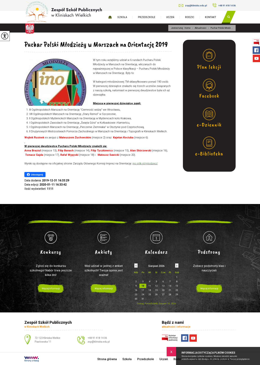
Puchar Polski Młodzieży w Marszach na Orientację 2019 (96, 44)
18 (149, 290)
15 (177, 286)
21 (170, 290)
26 (156, 294)
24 (143, 294)
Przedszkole (146, 17)
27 (163, 294)
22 (177, 290)
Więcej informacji (51, 288)
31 (143, 299)
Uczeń (170, 17)
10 (143, 286)
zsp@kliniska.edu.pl (193, 5)
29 (177, 294)
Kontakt (210, 17)
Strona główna (107, 359)
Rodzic (189, 17)
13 (163, 286)
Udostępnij (35, 174)
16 (136, 290)
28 (170, 294)
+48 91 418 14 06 (224, 5)
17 (143, 290)
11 (149, 286)
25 (149, 294)
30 (136, 299)
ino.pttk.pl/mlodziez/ (145, 163)
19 (156, 290)
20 (163, 290)
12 (156, 286)
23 (136, 294)
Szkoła (122, 17)
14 (170, 286)
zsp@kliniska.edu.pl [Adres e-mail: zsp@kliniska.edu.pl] (99, 341)
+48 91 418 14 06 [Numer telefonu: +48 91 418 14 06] (97, 337)
